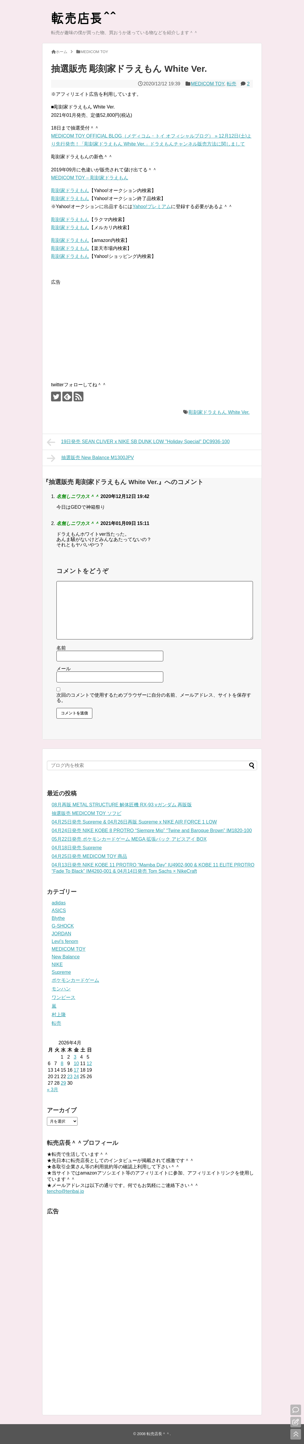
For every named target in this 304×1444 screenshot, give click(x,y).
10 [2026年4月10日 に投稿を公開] (76, 1063)
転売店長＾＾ (158, 1434)
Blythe (58, 918)
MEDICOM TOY (207, 83)
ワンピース (63, 997)
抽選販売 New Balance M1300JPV (90, 458)
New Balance (66, 956)
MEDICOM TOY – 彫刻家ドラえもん (89, 177)
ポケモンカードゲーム (75, 980)
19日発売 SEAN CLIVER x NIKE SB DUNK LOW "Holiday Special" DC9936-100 (138, 442)
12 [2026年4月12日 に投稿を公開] (89, 1063)
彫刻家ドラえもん (70, 190)
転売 (231, 83)
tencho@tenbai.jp (65, 1191)
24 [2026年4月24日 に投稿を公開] (76, 1076)
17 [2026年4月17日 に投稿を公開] (76, 1070)
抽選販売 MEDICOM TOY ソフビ (86, 813)
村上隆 (59, 1014)
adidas (59, 902)
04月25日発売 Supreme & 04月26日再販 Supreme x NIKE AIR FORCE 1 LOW (134, 821)
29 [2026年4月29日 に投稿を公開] (63, 1083)
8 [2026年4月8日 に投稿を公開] (62, 1063)
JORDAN (61, 933)
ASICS (59, 910)
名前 (61, 647)
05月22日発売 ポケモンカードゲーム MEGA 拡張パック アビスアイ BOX (129, 839)
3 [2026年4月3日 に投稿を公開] (75, 1057)
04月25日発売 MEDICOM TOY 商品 (89, 856)
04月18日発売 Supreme (77, 847)
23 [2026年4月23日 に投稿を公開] (69, 1076)
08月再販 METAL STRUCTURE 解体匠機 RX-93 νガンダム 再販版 (122, 804)
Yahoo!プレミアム (151, 206)
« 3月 (52, 1089)
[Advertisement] (101, 327)
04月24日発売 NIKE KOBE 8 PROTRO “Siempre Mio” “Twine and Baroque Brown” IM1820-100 (152, 830)
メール (63, 668)
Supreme (61, 972)
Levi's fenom (65, 941)
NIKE (57, 964)
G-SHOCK (63, 925)
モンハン (61, 988)
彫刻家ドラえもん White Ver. (219, 412)
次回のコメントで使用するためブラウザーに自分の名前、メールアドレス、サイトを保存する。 (153, 698)
